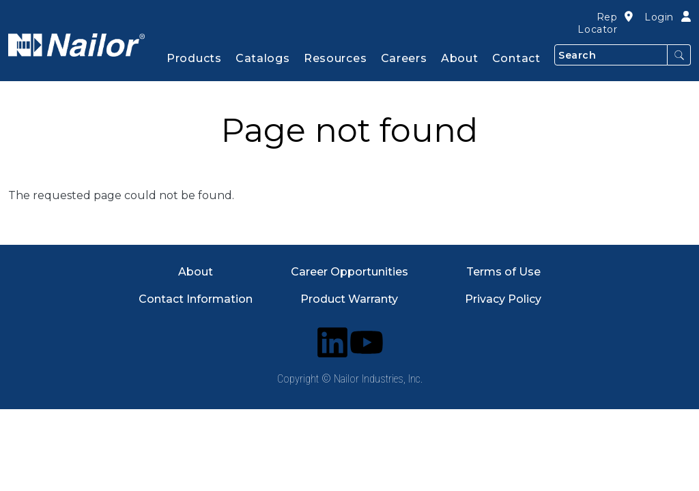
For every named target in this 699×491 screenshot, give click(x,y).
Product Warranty (349, 299)
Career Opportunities (349, 271)
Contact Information (196, 299)
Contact (516, 58)
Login (659, 17)
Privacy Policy (503, 299)
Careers (404, 58)
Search (679, 54)
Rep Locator (597, 23)
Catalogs (263, 58)
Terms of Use (503, 271)
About (195, 271)
